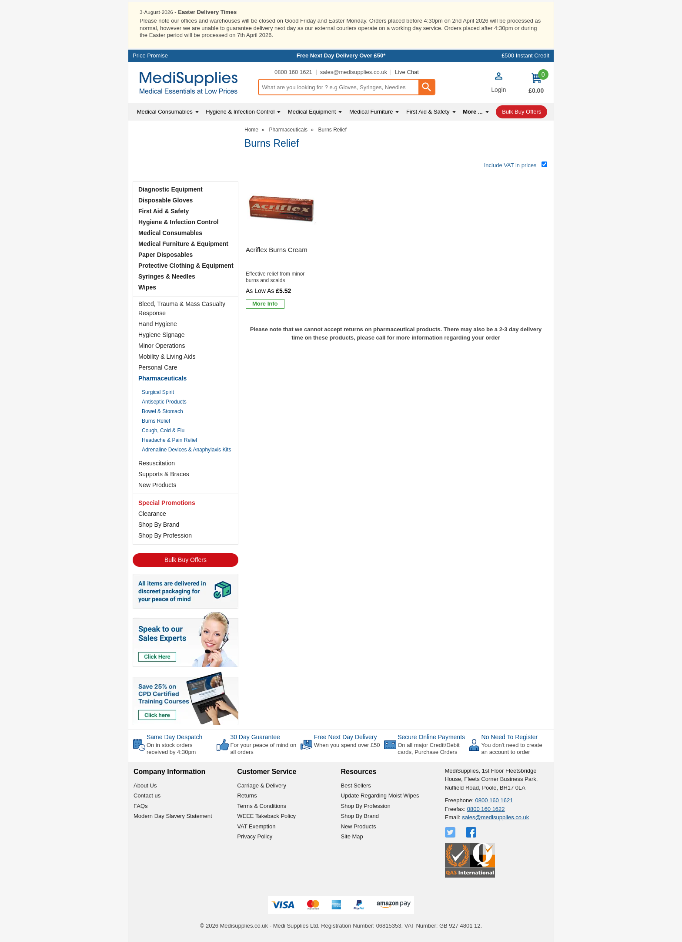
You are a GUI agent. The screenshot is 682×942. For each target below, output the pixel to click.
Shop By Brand (158, 524)
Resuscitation (156, 462)
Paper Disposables (165, 254)
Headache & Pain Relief (169, 440)
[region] (282, 209)
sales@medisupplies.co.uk (353, 71)
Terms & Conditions (261, 805)
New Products (157, 484)
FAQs (141, 805)
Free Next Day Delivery (345, 736)
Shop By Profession (165, 535)
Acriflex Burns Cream (277, 249)
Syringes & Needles (166, 276)
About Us (145, 784)
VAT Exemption (256, 825)
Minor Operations (161, 345)
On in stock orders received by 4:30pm (171, 748)
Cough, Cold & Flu (163, 430)
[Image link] (185, 697)
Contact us (147, 795)
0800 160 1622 (486, 808)
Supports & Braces (163, 473)
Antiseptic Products (164, 401)
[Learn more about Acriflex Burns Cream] (265, 303)
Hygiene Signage (161, 334)
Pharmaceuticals (162, 377)
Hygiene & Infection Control (178, 221)
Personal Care (157, 366)
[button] (498, 83)
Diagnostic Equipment (170, 188)
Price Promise (150, 55)
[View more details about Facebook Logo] (472, 831)
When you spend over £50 (347, 744)
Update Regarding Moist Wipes (380, 795)
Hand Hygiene (157, 323)
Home (251, 129)
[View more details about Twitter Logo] (451, 831)
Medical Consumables (170, 232)
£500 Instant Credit (525, 55)
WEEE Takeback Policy (266, 815)
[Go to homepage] (193, 82)
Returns (247, 795)
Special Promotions (166, 502)
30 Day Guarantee (255, 736)
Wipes (147, 286)
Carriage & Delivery (261, 784)
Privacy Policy (254, 836)
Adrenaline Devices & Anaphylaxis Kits (186, 449)
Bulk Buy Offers (185, 559)
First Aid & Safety (163, 210)
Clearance (152, 513)
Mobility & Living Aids (167, 356)
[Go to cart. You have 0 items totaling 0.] (536, 82)
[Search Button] (426, 86)
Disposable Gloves (165, 199)
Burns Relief (156, 420)
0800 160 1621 (293, 71)
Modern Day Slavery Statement (173, 815)
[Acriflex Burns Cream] (282, 243)
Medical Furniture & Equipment (183, 243)
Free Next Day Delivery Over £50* (341, 55)
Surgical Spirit (158, 392)
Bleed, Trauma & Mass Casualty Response (181, 308)
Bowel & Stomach (162, 411)
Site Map (352, 836)
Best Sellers (356, 784)
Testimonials (185, 151)
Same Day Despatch (174, 736)
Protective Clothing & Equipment (186, 265)
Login (498, 89)
